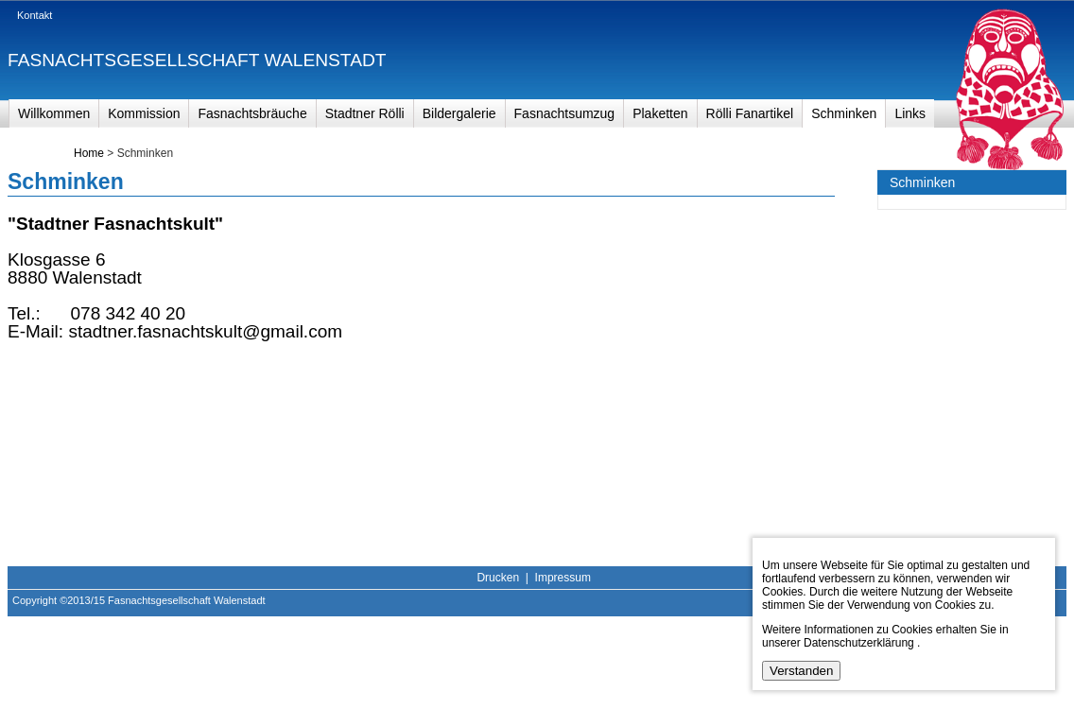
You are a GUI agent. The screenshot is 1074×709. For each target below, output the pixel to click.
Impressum (563, 577)
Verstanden (801, 671)
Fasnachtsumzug (564, 113)
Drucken (497, 577)
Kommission (144, 113)
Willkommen (54, 113)
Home (89, 153)
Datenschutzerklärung (859, 642)
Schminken (843, 113)
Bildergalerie (459, 113)
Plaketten (659, 113)
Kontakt (34, 15)
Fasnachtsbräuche (252, 113)
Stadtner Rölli (365, 113)
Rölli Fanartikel (750, 113)
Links (910, 113)
